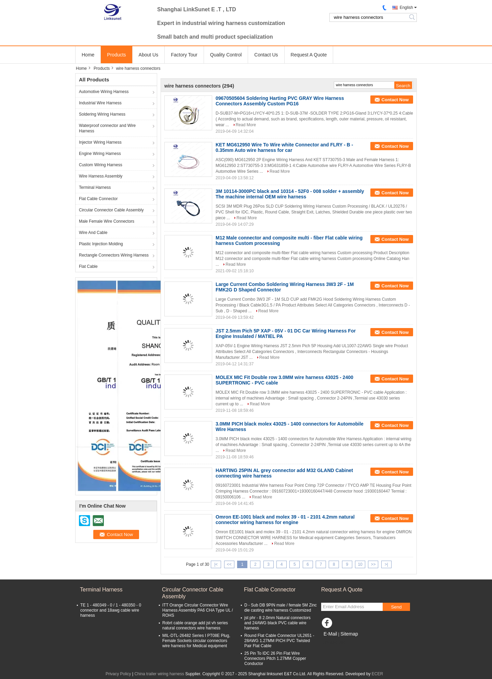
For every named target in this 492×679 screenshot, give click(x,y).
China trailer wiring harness (159, 673)
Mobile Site (333, 642)
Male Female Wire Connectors (106, 221)
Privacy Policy (118, 673)
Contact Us (266, 54)
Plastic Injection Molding (101, 243)
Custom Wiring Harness (100, 164)
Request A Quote (309, 54)
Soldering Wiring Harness (102, 114)
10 (360, 564)
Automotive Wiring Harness (103, 91)
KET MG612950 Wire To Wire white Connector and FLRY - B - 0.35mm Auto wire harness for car (284, 147)
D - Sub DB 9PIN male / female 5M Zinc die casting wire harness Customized (280, 608)
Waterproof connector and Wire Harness (107, 128)
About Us (149, 54)
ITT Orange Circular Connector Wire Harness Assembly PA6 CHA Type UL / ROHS (197, 610)
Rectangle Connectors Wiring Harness (114, 255)
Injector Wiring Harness (100, 142)
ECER (377, 673)
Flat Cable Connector (98, 198)
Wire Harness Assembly (100, 176)
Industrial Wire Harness (100, 103)
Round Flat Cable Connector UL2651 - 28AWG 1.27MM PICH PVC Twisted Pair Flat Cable (279, 640)
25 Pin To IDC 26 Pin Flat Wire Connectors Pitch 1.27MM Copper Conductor (275, 658)
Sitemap (349, 634)
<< (229, 564)
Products (116, 54)
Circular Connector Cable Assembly (111, 210)
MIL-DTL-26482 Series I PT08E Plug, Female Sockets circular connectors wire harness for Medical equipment (196, 640)
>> (373, 564)
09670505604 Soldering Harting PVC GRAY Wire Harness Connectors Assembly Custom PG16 (280, 100)
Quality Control (226, 54)
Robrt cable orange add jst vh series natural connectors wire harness (195, 625)
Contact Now (395, 99)
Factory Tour (184, 54)
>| (386, 564)
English (406, 7)
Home (88, 54)
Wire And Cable (93, 232)
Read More (246, 124)
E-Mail (330, 634)
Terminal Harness (95, 187)
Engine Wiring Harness (100, 153)
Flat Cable (88, 266)
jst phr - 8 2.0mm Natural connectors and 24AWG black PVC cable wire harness (277, 622)
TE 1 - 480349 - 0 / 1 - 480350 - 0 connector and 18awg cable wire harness (110, 610)
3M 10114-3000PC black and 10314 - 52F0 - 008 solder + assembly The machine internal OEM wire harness (290, 193)
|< (216, 564)
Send (396, 607)
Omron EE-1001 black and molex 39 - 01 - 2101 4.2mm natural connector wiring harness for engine (285, 519)
